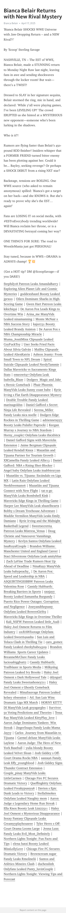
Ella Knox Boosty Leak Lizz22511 (26, 808)
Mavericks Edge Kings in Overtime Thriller (33, 617)
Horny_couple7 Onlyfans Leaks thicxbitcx (32, 435)
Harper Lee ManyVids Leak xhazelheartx (31, 506)
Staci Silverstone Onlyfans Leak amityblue (32, 556)
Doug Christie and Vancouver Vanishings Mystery (30, 536)
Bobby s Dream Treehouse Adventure (29, 511)
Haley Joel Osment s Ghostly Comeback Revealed (31, 687)
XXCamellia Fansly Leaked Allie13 (27, 460)
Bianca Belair (11, 23)
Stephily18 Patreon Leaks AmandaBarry (31, 284)
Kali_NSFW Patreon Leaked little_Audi (32, 622)
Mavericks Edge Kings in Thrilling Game (31, 501)
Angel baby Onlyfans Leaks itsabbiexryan (32, 470)
